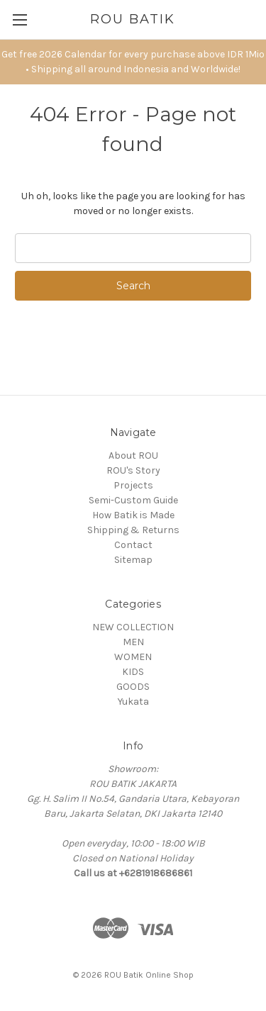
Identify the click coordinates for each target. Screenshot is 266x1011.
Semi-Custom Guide (133, 500)
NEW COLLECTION (133, 627)
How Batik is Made (133, 515)
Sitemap (133, 560)
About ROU (133, 455)
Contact (133, 545)
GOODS (133, 687)
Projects (133, 485)
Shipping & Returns (133, 530)
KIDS (133, 672)
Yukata (133, 702)
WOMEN (133, 657)
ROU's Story (133, 470)
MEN (133, 642)
